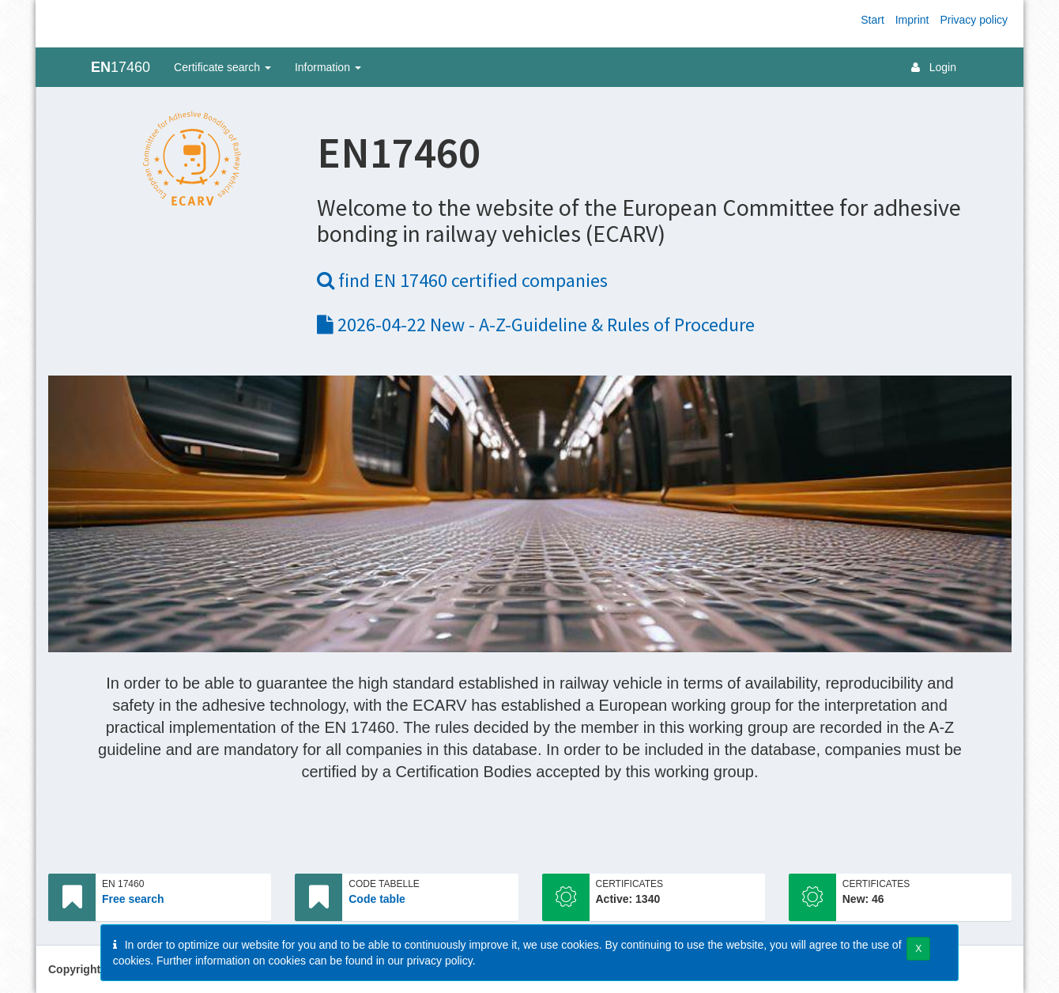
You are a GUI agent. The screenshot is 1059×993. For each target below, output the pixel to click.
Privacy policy (974, 19)
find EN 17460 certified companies (462, 280)
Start (872, 19)
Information (328, 67)
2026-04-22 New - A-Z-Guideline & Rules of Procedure (536, 324)
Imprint (912, 19)
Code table (377, 899)
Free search (133, 899)
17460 (120, 67)
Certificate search (222, 67)
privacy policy (440, 960)
